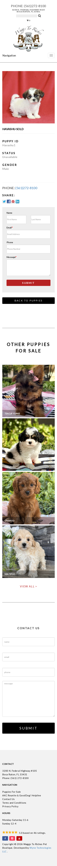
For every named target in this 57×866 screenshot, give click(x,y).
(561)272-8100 (35, 6)
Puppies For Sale (11, 791)
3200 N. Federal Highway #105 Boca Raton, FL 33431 (28, 11)
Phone (10, 242)
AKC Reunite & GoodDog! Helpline (21, 795)
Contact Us (8, 799)
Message (12, 257)
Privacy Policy (10, 806)
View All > (28, 586)
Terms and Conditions (14, 802)
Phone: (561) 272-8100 (15, 778)
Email (10, 227)
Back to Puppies (28, 300)
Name (9, 213)
